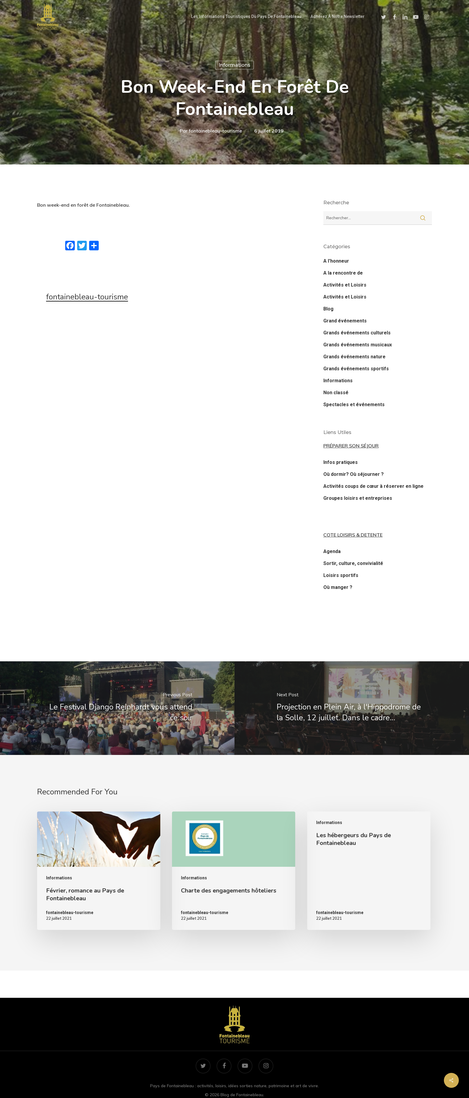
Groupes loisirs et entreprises (357, 498)
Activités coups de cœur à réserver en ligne (373, 486)
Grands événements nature (354, 357)
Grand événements (345, 321)
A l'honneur (336, 261)
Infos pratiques (340, 462)
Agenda (332, 551)
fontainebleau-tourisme (215, 131)
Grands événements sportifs (356, 368)
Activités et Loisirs (344, 285)
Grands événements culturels (357, 333)
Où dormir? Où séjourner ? (353, 474)
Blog (328, 309)
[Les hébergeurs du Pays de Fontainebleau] (368, 870)
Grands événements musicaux (357, 345)
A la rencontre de (343, 273)
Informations (234, 65)
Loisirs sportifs (340, 575)
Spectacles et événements (354, 404)
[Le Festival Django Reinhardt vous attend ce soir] (117, 708)
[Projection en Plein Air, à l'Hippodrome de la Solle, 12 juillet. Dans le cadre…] (351, 708)
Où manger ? (337, 587)
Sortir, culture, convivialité (353, 563)
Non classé (335, 392)
